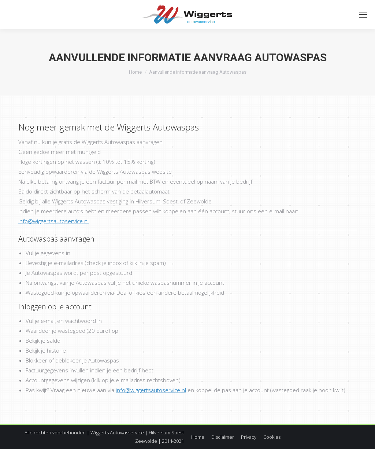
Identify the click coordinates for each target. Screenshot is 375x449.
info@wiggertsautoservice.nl (53, 221)
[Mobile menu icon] (363, 14)
